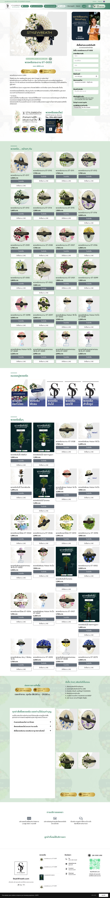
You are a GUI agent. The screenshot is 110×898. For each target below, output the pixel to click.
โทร (69, 858)
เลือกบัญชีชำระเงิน (78, 96)
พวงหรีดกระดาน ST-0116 (87, 212)
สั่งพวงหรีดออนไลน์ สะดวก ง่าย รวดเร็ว (26, 726)
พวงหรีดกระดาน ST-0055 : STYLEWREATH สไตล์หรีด (17, 1)
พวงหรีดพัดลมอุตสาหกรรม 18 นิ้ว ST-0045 (65, 658)
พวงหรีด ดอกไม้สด (17, 402)
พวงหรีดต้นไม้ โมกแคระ (41, 500)
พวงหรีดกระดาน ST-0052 (88, 565)
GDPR (36, 895)
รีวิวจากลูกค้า (70, 6)
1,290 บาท (36, 457)
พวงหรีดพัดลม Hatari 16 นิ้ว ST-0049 (21, 350)
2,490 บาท (82, 444)
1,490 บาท (14, 490)
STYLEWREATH (15, 5)
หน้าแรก (26, 6)
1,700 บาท (36, 173)
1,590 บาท (14, 535)
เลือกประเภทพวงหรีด (50, 6)
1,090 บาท (14, 457)
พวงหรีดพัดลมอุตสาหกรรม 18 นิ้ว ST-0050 (43, 350)
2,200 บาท (82, 319)
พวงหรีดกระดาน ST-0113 (20, 207)
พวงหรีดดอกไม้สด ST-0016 (21, 611)
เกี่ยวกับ (78, 6)
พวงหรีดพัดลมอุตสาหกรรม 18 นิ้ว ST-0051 (65, 350)
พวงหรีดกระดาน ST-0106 (87, 245)
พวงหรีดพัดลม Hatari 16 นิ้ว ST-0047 (43, 612)
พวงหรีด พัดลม (35, 402)
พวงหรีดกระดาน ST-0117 (20, 175)
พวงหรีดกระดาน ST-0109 (20, 245)
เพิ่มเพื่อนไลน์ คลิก (72, 863)
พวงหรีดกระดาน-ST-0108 (43, 245)
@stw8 (46, 72)
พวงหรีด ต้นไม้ (53, 402)
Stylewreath (72, 869)
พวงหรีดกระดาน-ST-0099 (88, 277)
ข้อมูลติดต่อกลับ (78, 89)
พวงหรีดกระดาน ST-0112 (87, 170)
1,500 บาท (37, 210)
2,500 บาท (14, 178)
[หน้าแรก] (22, 6)
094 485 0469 (100, 6)
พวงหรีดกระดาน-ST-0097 (43, 315)
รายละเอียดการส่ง (78, 53)
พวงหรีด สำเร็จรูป (88, 402)
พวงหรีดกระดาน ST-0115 (65, 207)
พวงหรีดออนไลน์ (16, 7)
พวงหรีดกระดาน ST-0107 (65, 245)
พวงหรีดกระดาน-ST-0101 (65, 277)
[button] (32, 722)
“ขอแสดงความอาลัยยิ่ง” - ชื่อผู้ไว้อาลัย (86, 84)
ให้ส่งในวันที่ (76, 74)
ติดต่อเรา (94, 1)
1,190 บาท (14, 614)
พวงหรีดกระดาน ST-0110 (42, 170)
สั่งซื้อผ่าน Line (47, 70)
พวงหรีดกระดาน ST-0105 (20, 277)
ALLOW (103, 895)
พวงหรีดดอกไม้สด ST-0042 (21, 533)
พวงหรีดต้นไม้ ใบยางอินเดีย (20, 487)
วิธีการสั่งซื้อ (62, 6)
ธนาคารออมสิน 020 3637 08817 (83, 99)
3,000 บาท (14, 317)
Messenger (71, 873)
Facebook (71, 868)
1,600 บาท (14, 210)
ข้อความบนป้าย (77, 80)
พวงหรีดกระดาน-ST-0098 (20, 315)
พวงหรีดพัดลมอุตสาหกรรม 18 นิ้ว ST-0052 (88, 350)
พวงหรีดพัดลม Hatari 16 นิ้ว (88, 487)
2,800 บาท (14, 280)
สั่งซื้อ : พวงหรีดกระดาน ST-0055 (83, 50)
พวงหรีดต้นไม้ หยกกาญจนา (43, 454)
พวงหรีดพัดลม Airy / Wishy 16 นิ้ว (21, 658)
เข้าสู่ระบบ (100, 1)
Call (98, 5)
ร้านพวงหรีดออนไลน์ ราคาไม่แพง (24, 722)
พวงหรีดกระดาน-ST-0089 (50, 867)
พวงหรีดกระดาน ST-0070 (88, 657)
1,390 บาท (59, 535)
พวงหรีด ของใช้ (70, 402)
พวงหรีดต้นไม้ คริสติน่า (19, 454)
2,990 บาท (37, 354)
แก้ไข (50, 59)
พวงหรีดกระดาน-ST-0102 (43, 282)
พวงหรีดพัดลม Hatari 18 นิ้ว (88, 441)
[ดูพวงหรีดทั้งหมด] (31, 6)
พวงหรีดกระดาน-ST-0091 (50, 886)
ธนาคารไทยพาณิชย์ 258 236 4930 (84, 98)
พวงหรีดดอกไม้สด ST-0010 (66, 533)
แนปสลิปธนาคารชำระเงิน (80, 105)
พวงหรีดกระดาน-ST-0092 (43, 657)
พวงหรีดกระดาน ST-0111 (65, 170)
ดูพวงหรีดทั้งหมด (37, 6)
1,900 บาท (82, 490)
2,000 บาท (82, 215)
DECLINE (94, 895)
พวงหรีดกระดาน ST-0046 (43, 533)
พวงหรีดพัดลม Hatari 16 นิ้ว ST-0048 (88, 316)
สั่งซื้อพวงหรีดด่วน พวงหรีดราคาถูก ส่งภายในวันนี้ (29, 731)
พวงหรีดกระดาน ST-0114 (42, 207)
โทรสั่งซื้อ (28, 70)
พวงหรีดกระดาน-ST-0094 (88, 533)
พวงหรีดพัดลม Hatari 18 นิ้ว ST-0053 (66, 316)
